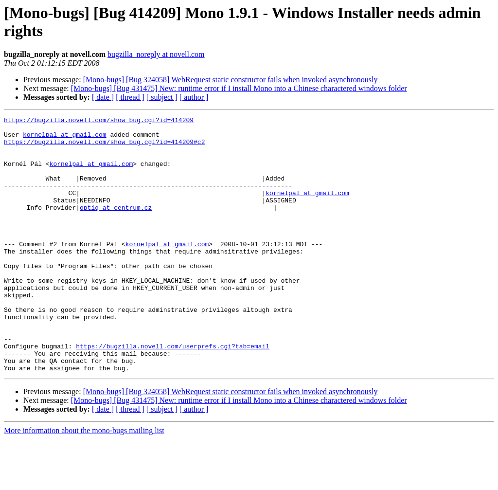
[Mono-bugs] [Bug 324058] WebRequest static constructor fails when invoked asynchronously (230, 79)
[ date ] (103, 97)
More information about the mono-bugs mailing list (84, 481)
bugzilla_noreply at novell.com (156, 54)
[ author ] (194, 97)
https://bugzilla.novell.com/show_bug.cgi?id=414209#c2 (104, 147)
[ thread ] (130, 97)
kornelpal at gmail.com (65, 138)
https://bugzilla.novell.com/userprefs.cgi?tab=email (172, 392)
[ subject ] (162, 97)
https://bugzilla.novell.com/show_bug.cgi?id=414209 (99, 121)
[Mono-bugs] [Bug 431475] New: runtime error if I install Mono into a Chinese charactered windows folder (239, 88)
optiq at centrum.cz (116, 226)
